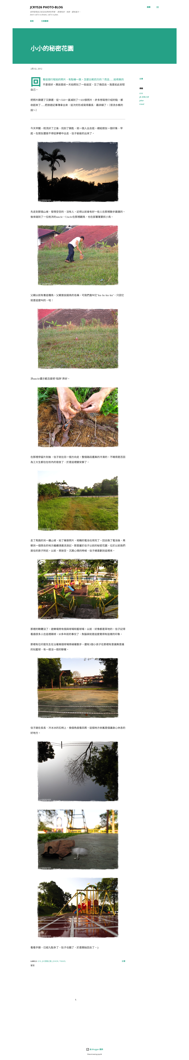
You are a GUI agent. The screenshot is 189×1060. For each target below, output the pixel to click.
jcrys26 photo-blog (46, 7)
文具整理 (44, 21)
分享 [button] (141, 79)
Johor (141, 100)
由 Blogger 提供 (94, 1049)
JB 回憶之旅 (144, 97)
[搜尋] (148, 7)
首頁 (32, 21)
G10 (141, 93)
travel (141, 104)
